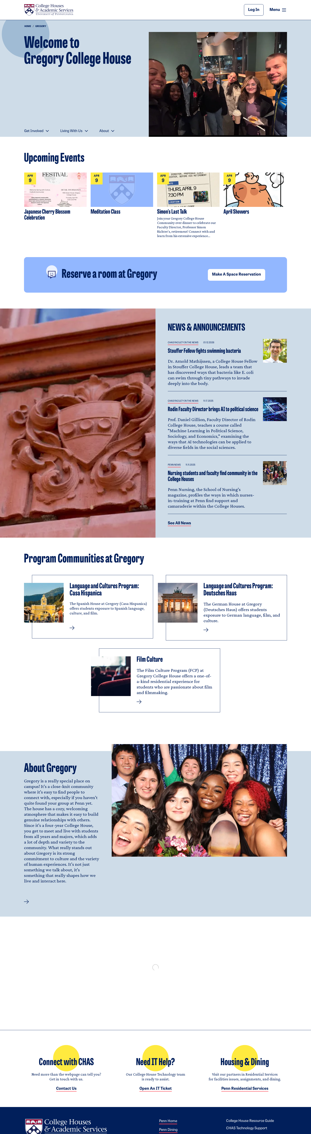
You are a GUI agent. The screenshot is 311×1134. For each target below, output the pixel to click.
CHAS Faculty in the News (183, 342)
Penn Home (168, 1125)
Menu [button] (278, 10)
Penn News (174, 465)
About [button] (104, 131)
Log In (253, 10)
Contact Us (66, 1093)
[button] (26, 902)
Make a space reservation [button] (236, 275)
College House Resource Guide (250, 1125)
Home (27, 26)
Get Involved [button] (33, 131)
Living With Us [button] (71, 131)
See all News (179, 523)
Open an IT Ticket (155, 1093)
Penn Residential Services (244, 1093)
